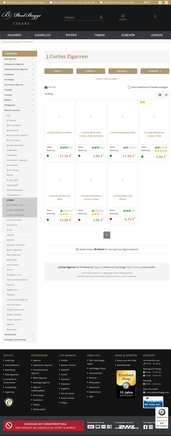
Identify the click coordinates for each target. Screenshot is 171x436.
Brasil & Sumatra (12, 110)
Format (155, 71)
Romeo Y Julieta (68, 365)
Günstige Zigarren (41, 382)
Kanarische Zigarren (19, 84)
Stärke (91, 71)
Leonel (64, 374)
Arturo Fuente (67, 398)
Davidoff (65, 369)
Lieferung (9, 360)
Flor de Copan (67, 393)
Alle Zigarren (10, 59)
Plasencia (65, 384)
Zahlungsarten (12, 374)
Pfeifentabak (39, 409)
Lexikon (157, 35)
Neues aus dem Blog (126, 360)
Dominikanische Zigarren (19, 69)
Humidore (38, 400)
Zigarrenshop (133, 267)
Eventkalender (124, 365)
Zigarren (14, 35)
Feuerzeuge (38, 395)
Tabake (99, 35)
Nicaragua (19, 79)
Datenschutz (95, 392)
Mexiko (19, 100)
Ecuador (19, 89)
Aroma (123, 71)
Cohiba (64, 360)
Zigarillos (43, 35)
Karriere (92, 378)
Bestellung (10, 369)
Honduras (19, 74)
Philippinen (19, 105)
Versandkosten (12, 365)
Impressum (94, 387)
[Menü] (166, 408)
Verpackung (10, 387)
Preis (58, 71)
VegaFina (65, 388)
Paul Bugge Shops (97, 368)
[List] (160, 94)
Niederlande (19, 334)
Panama (19, 95)
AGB (91, 396)
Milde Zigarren (40, 378)
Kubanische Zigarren (19, 64)
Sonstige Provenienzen (19, 339)
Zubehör (128, 35)
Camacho (65, 379)
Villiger (64, 402)
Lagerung (9, 392)
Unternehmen (95, 373)
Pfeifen (71, 35)
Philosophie (94, 382)
